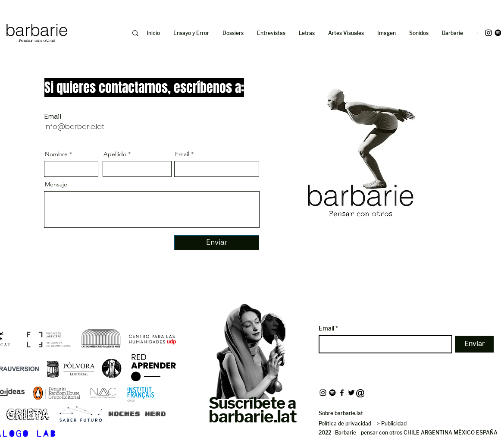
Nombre (56, 154)
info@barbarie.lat (74, 127)
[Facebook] (342, 392)
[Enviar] (216, 242)
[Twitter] (351, 392)
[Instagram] (488, 32)
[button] (387, 33)
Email (182, 154)
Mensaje (56, 184)
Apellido (114, 154)
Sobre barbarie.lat (341, 413)
